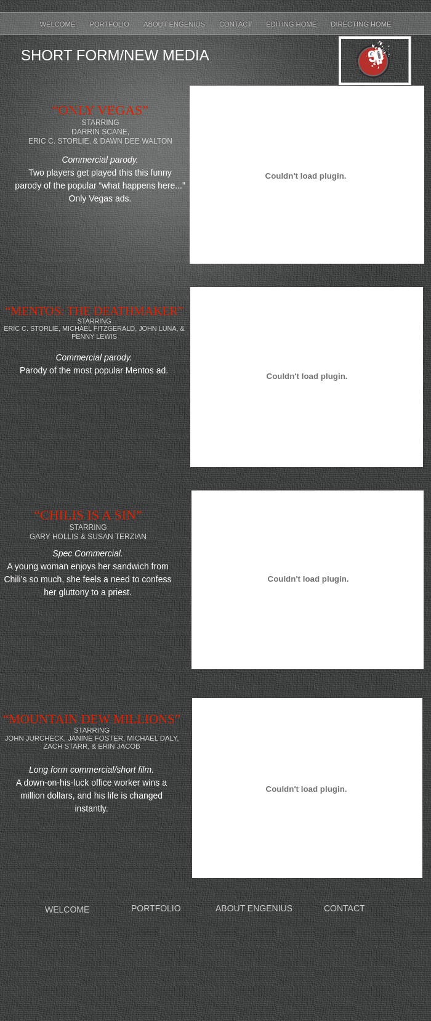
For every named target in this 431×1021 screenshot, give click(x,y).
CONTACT (344, 908)
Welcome (59, 24)
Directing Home (361, 24)
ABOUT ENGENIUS (254, 908)
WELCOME (67, 909)
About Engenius (175, 24)
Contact (236, 24)
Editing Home (292, 24)
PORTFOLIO (156, 908)
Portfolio (110, 24)
